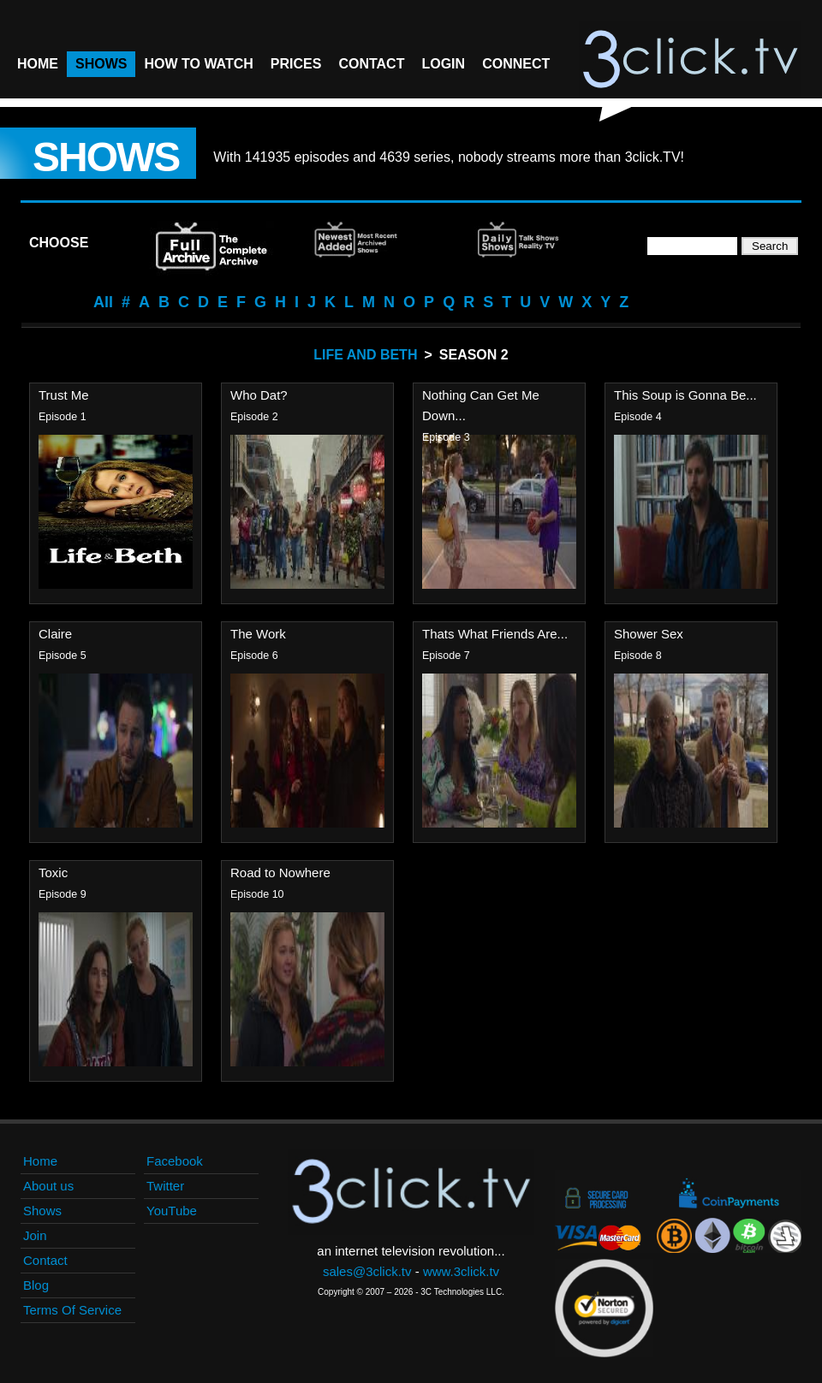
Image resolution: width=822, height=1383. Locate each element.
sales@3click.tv (367, 1271)
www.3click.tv (461, 1271)
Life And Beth (365, 354)
